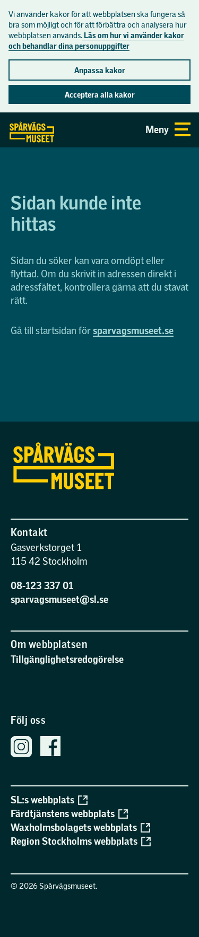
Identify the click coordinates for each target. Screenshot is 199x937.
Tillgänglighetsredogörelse (67, 658)
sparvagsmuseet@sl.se (59, 599)
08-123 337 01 (42, 585)
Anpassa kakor (99, 70)
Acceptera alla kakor (100, 94)
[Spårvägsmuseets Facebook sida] (50, 747)
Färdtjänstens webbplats (69, 813)
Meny (168, 129)
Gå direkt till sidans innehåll (5, 112)
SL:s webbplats (49, 800)
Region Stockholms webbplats (81, 841)
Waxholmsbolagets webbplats (80, 827)
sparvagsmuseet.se (133, 330)
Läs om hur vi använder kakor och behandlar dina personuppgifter (96, 40)
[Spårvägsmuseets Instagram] (21, 748)
